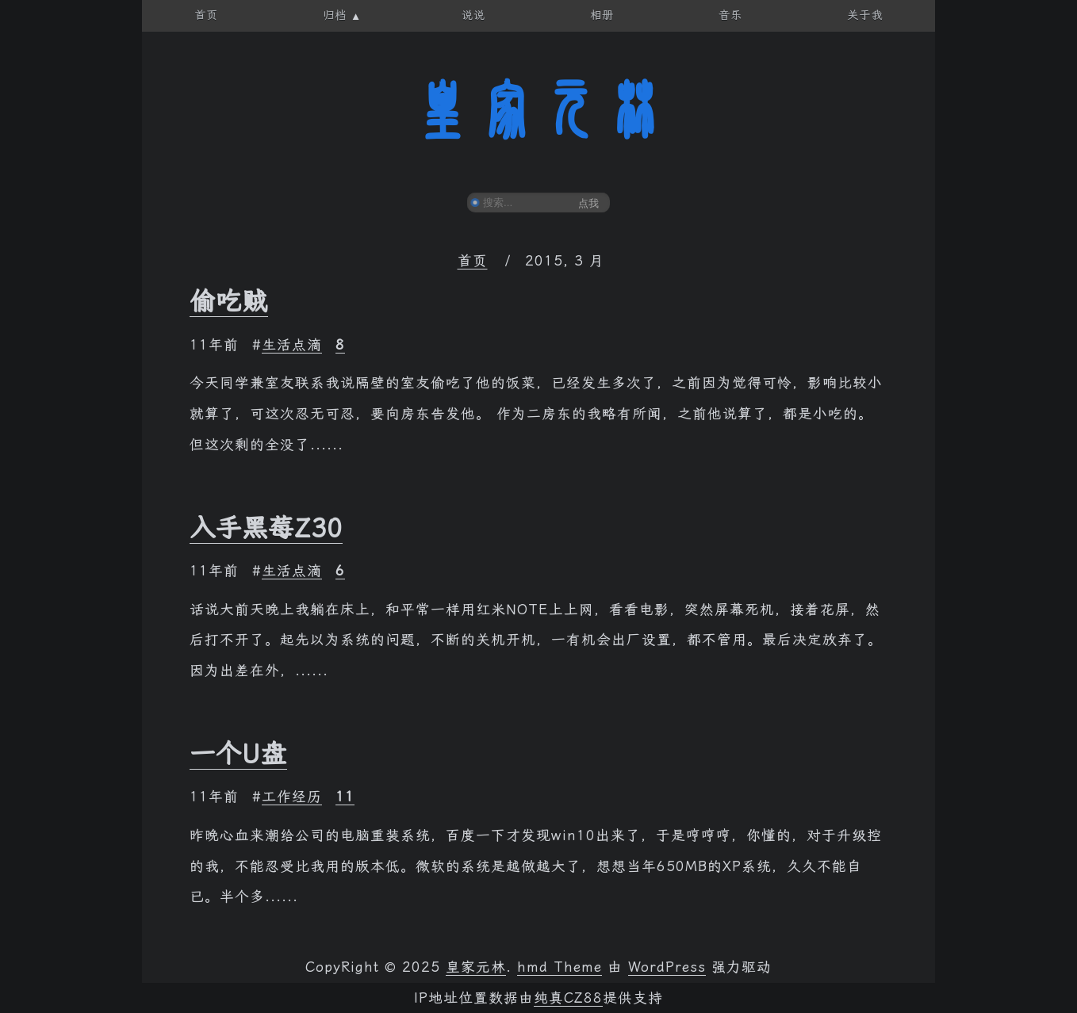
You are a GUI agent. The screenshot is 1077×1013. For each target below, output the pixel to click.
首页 (473, 261)
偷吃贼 (229, 301)
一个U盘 (238, 754)
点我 (588, 203)
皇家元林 (538, 110)
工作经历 (292, 797)
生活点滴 (292, 345)
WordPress (667, 967)
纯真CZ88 (568, 998)
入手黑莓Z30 (266, 528)
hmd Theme (559, 967)
